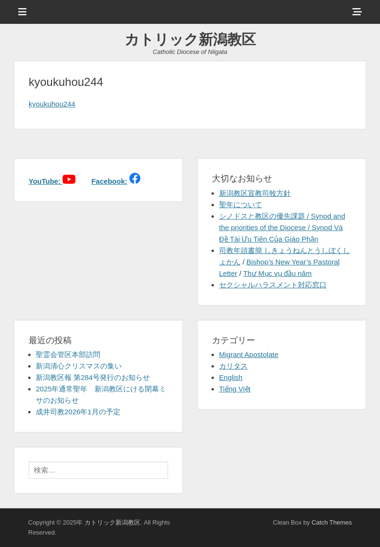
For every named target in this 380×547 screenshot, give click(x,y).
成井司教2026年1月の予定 (78, 412)
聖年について (240, 204)
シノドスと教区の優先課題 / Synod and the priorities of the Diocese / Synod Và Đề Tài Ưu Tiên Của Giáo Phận (282, 227)
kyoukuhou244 (52, 104)
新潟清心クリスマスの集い (79, 366)
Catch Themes (332, 522)
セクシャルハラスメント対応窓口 (273, 285)
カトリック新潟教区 (190, 39)
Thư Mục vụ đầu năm (277, 273)
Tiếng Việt (235, 389)
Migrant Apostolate (248, 354)
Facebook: (109, 181)
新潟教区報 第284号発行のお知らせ (93, 377)
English (231, 377)
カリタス (233, 366)
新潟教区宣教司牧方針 (255, 193)
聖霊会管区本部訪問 (68, 354)
